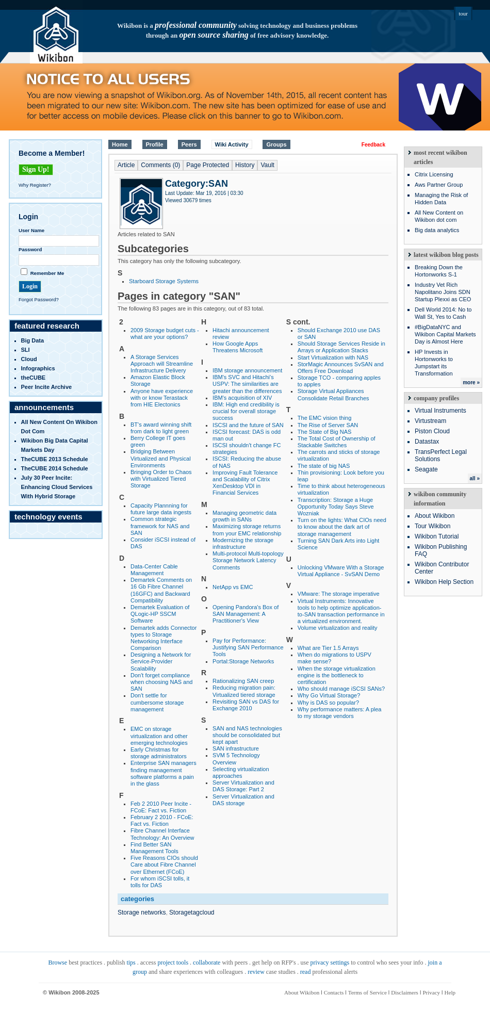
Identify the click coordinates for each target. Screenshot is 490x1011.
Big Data (32, 340)
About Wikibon (434, 515)
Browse (57, 962)
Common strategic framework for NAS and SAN (159, 525)
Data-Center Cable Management (154, 569)
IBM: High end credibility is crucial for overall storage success (246, 411)
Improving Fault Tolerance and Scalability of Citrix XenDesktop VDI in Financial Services (245, 482)
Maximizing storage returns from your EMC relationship (247, 529)
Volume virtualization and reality (338, 628)
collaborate (206, 962)
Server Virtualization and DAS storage (243, 799)
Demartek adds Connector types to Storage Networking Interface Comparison (163, 638)
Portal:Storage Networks (243, 661)
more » (471, 382)
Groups (276, 144)
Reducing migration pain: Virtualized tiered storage (244, 690)
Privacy (431, 992)
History (244, 165)
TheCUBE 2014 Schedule (54, 468)
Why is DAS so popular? (328, 702)
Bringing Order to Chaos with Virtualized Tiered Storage (161, 478)
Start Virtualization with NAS (333, 357)
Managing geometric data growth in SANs (244, 516)
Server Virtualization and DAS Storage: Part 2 (243, 785)
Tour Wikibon (432, 526)
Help (450, 992)
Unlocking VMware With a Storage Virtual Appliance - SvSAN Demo (341, 570)
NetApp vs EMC (233, 587)
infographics (38, 368)
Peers (189, 144)
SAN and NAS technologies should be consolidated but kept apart (247, 735)
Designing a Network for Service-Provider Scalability (160, 661)
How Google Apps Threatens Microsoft (238, 346)
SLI (25, 350)
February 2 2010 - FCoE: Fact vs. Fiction (161, 820)
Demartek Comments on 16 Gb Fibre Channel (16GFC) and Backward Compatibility (161, 590)
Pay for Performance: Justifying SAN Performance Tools (248, 647)
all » (475, 478)
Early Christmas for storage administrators (158, 752)
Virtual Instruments (440, 410)
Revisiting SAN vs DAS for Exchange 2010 (246, 704)
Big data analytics (437, 230)
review (256, 971)
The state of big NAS (324, 466)
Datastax (427, 441)
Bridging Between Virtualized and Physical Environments (160, 458)
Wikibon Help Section (444, 581)
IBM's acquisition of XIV (242, 398)
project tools (172, 962)
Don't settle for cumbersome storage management (157, 702)
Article (126, 165)
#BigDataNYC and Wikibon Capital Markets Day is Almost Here (445, 334)
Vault (267, 165)
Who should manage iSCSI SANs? (341, 689)
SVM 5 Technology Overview (236, 758)
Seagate (426, 469)
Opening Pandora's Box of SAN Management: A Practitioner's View (246, 614)
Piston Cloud (432, 431)
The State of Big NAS (325, 432)
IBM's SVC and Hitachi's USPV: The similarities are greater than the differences (247, 384)
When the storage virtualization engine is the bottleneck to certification (336, 675)
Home (120, 144)
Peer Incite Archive (46, 387)
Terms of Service (367, 992)
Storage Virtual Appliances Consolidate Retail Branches (333, 394)
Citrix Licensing (434, 174)
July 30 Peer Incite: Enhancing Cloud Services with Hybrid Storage (57, 487)
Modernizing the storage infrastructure (243, 543)
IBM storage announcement (247, 370)
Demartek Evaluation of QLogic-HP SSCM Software (159, 614)
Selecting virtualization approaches (241, 772)
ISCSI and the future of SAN (248, 425)
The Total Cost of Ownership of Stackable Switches (336, 441)
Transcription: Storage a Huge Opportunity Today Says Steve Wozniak (336, 506)
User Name (31, 230)
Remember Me (47, 273)
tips (130, 962)
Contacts (334, 992)
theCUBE (33, 377)
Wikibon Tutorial (437, 536)
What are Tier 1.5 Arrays (328, 648)
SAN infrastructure (236, 748)
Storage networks (142, 912)
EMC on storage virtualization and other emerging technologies (159, 735)
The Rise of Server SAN (328, 425)
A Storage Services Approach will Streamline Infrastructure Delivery (161, 363)
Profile (155, 144)
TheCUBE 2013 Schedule (54, 459)
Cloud (29, 359)
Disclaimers (404, 992)
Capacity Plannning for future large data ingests (160, 508)
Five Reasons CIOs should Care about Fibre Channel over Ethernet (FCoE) (164, 864)
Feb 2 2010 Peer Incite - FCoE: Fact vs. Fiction (160, 807)
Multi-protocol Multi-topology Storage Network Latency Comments (248, 560)
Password (30, 249)
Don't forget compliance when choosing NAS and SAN (161, 682)
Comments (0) (160, 165)
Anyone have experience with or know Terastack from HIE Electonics (161, 397)
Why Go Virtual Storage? (329, 695)
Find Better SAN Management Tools (154, 847)
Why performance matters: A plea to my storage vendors (340, 712)
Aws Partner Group (439, 185)
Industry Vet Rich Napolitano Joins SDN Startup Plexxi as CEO (443, 292)
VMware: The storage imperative (339, 594)
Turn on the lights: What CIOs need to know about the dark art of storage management (342, 526)
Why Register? (35, 185)
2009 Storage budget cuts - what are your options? (164, 333)
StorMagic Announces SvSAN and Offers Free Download (341, 367)
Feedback (373, 145)
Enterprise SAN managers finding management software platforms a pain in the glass (163, 773)
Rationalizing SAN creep (243, 681)
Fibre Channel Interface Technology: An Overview (162, 833)
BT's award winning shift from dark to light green (160, 427)
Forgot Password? (39, 299)
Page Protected (207, 165)
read (305, 971)
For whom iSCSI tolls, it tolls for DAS (159, 881)
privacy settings (330, 962)
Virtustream (430, 421)
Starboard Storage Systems (164, 281)
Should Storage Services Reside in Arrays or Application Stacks (341, 346)
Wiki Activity (232, 144)
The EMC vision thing (325, 418)
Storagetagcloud (191, 912)
